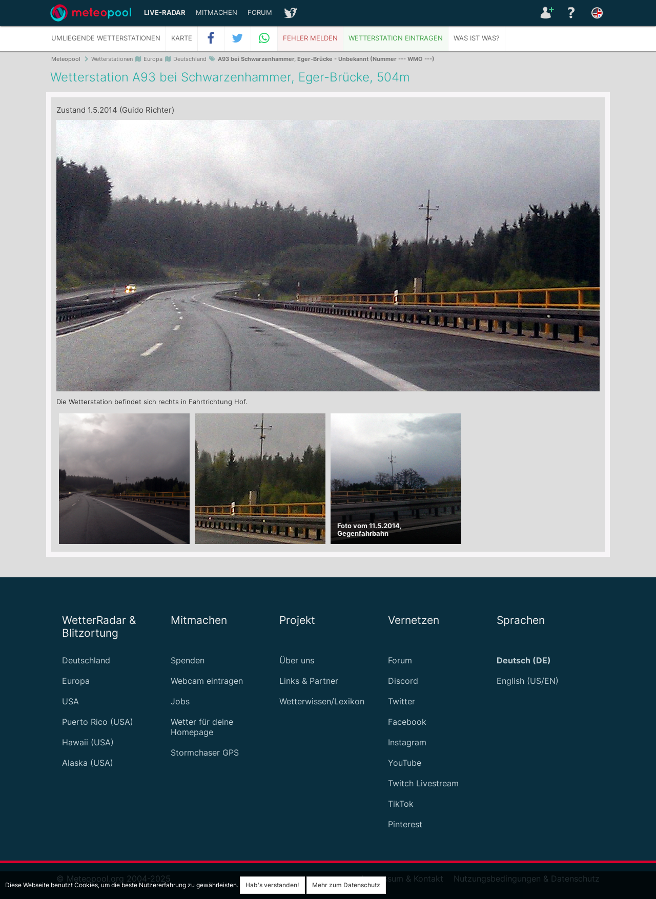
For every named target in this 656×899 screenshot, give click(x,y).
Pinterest (405, 824)
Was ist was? (477, 38)
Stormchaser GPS (205, 752)
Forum (260, 12)
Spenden (187, 660)
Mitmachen (216, 12)
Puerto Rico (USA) (97, 722)
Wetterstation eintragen (395, 38)
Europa (76, 681)
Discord (403, 681)
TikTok (401, 804)
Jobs (180, 701)
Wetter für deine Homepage (202, 727)
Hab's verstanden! (272, 885)
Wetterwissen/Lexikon (321, 701)
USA (70, 701)
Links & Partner (308, 681)
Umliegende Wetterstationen (105, 38)
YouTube (404, 763)
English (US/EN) (528, 681)
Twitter (401, 701)
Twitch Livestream (423, 783)
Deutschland (86, 660)
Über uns (296, 660)
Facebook (407, 722)
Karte (181, 38)
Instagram (407, 742)
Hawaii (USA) (88, 742)
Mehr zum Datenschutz (346, 885)
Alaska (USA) (87, 763)
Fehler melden (310, 38)
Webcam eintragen (207, 681)
